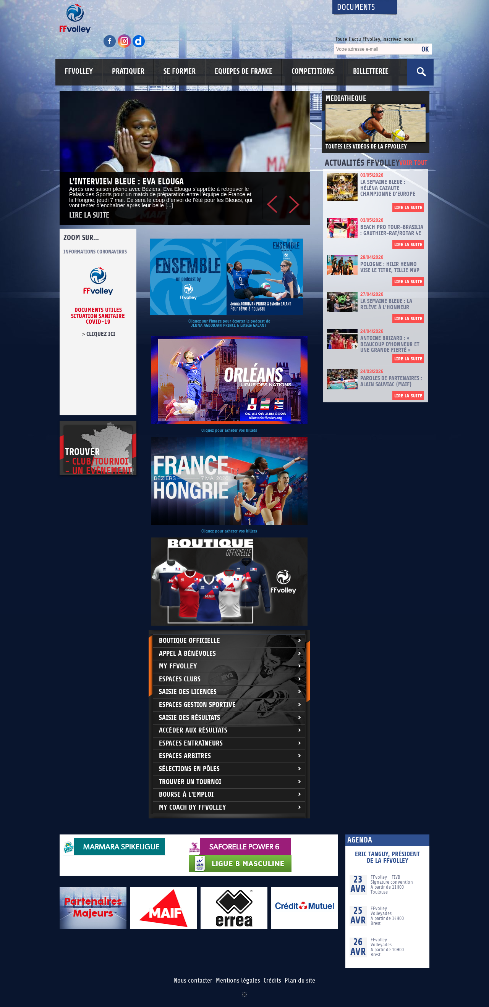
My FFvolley (178, 666)
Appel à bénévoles (187, 654)
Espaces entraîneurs (191, 743)
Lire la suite (89, 215)
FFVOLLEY (79, 71)
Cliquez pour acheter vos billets (229, 430)
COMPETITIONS (312, 71)
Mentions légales (238, 980)
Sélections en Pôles (189, 769)
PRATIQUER (128, 71)
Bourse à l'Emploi (186, 795)
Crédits (272, 980)
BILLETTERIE (371, 71)
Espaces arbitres (185, 756)
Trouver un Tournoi (190, 782)
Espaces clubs (180, 679)
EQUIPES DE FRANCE (243, 71)
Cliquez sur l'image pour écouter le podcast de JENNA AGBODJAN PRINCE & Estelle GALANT (229, 323)
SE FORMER (180, 71)
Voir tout (413, 163)
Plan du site (300, 980)
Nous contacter (193, 980)
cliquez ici (100, 334)
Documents (356, 7)
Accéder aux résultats (193, 730)
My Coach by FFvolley (192, 808)
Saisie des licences (188, 692)
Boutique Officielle (189, 641)
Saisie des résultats (189, 718)
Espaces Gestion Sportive (197, 705)
